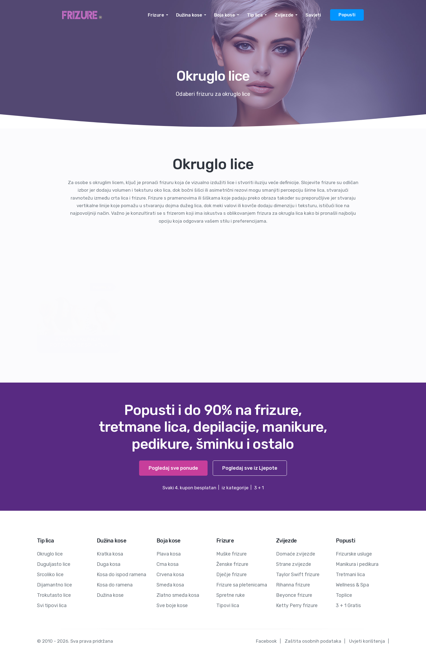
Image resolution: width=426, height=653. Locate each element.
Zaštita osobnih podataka (313, 641)
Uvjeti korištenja (367, 641)
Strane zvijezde (293, 564)
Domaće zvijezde (295, 554)
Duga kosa (108, 564)
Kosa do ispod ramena (121, 575)
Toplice (344, 595)
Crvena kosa (170, 575)
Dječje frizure (231, 575)
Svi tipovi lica (52, 605)
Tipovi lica (227, 605)
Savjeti (313, 15)
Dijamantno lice (54, 585)
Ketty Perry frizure (297, 605)
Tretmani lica (350, 575)
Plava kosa (168, 554)
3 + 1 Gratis (348, 605)
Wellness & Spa (352, 585)
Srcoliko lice (50, 575)
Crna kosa (167, 564)
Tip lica (255, 15)
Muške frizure (231, 554)
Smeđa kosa (170, 585)
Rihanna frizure (293, 585)
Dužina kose (189, 15)
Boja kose (224, 15)
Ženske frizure (232, 564)
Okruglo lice (50, 554)
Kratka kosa (110, 554)
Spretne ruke (230, 595)
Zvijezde (284, 15)
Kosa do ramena (115, 585)
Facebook (266, 641)
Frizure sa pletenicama (241, 585)
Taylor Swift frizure (298, 575)
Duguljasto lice (53, 564)
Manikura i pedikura (357, 564)
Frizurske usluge (354, 554)
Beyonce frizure (294, 595)
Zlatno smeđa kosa (177, 595)
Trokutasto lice (54, 595)
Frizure (156, 15)
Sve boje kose (172, 605)
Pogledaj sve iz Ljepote (249, 468)
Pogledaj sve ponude (173, 468)
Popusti (347, 14)
